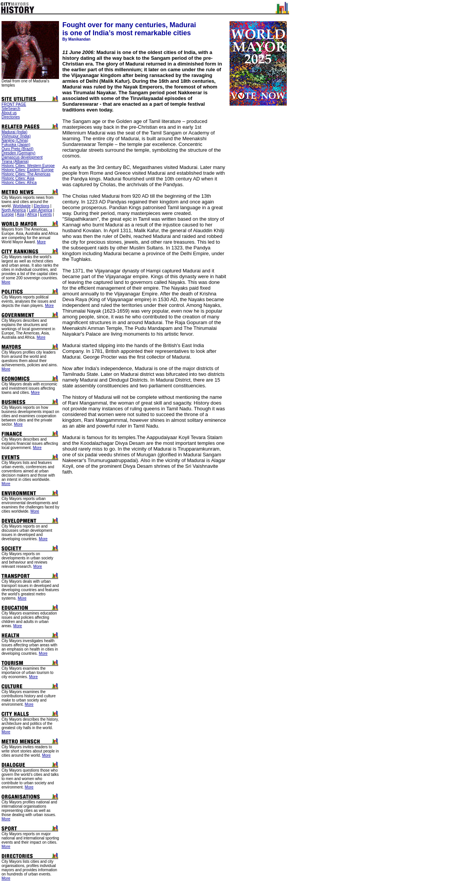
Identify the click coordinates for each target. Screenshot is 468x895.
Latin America (40, 210)
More (41, 242)
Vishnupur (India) (16, 136)
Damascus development (22, 157)
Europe (8, 214)
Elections (41, 206)
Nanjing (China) (15, 140)
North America (14, 210)
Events (46, 214)
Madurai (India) (14, 132)
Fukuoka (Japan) (16, 145)
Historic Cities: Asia (18, 178)
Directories (11, 117)
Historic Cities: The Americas (26, 174)
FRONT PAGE (14, 104)
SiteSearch (11, 109)
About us (9, 113)
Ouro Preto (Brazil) (17, 149)
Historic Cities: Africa (19, 182)
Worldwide (22, 206)
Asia (20, 214)
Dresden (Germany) (18, 153)
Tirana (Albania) (15, 161)
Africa (32, 214)
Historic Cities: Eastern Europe (28, 170)
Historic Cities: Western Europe (28, 166)
